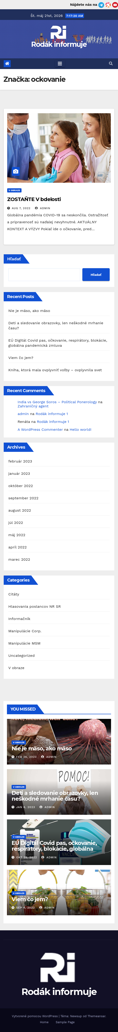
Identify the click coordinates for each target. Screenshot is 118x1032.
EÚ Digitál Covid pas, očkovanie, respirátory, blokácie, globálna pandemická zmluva (54, 849)
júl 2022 (15, 522)
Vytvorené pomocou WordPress (35, 1016)
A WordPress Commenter (40, 429)
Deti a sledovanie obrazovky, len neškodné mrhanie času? (55, 796)
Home (44, 1022)
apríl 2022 (17, 547)
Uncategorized (21, 655)
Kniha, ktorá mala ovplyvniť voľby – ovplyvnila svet (55, 370)
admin (42, 208)
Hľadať (14, 258)
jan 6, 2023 (25, 807)
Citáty (13, 594)
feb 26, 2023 (26, 756)
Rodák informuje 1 (52, 414)
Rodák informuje (59, 44)
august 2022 (19, 510)
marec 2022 (19, 559)
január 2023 (19, 473)
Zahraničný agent (33, 406)
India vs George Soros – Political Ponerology (57, 402)
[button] (111, 63)
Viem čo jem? (20, 358)
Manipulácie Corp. (24, 631)
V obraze (14, 190)
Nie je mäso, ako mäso (29, 310)
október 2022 (20, 486)
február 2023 (20, 461)
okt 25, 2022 (26, 857)
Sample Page (65, 1022)
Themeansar (96, 1016)
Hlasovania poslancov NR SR (34, 606)
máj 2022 (16, 535)
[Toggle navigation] (60, 63)
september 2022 (23, 498)
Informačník (19, 619)
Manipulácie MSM (24, 643)
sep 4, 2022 (25, 907)
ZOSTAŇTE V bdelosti (34, 199)
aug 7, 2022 (21, 208)
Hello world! (80, 429)
